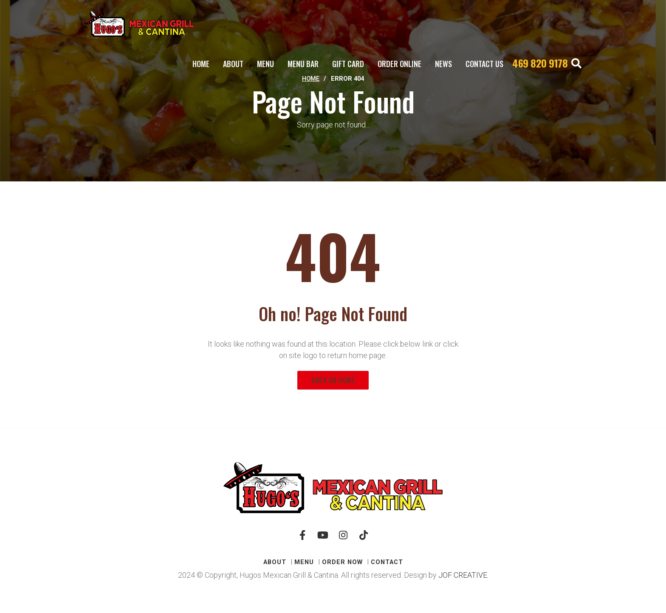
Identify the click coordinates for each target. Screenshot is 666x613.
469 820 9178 (539, 63)
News (443, 63)
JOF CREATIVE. (463, 575)
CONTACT (387, 562)
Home (200, 63)
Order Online (399, 63)
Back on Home (333, 380)
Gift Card (348, 63)
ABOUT (233, 63)
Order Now (342, 562)
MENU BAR (303, 63)
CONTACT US (484, 63)
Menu (265, 63)
